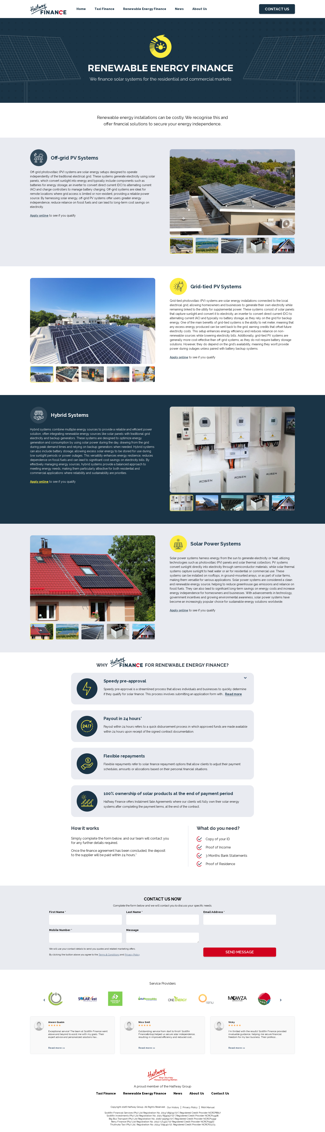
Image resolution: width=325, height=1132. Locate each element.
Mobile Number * (60, 930)
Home (81, 9)
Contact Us (220, 1093)
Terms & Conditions (109, 954)
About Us (199, 9)
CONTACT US (277, 9)
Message (132, 930)
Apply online (39, 215)
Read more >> (56, 1048)
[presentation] (234, 936)
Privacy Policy (132, 954)
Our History (173, 1107)
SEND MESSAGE (240, 952)
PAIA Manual (208, 1107)
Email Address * (214, 912)
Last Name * (134, 912)
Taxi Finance (104, 9)
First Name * (57, 912)
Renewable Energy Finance (144, 9)
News (179, 9)
